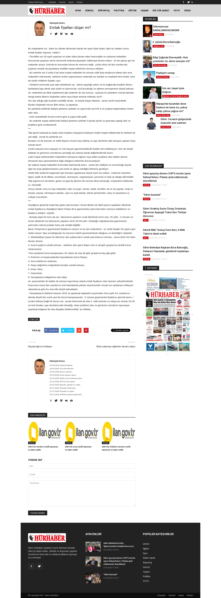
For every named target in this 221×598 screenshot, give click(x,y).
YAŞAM (144, 10)
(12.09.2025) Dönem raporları (61, 372)
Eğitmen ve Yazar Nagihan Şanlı (175, 96)
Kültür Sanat (149, 557)
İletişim (80, 2)
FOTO (177, 10)
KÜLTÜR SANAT (161, 10)
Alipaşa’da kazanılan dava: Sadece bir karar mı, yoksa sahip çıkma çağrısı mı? (171, 107)
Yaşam (146, 571)
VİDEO (187, 10)
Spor (146, 220)
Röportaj (147, 562)
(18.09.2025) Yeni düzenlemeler (62, 369)
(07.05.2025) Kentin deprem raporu (63, 375)
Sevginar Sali (158, 46)
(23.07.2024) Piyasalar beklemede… (63, 388)
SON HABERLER (37, 415)
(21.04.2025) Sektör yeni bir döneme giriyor (66, 378)
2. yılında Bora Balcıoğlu (166, 42)
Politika (146, 576)
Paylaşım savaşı (165, 72)
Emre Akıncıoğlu (160, 65)
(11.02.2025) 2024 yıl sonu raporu (62, 381)
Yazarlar (62, 2)
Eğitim (146, 548)
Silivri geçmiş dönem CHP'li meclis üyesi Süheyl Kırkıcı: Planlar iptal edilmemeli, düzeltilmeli (167, 177)
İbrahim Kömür (163, 77)
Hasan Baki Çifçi (163, 115)
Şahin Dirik (165, 127)
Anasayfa (52, 2)
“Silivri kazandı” (152, 194)
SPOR (78, 10)
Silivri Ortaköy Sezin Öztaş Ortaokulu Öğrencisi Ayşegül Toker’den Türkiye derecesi (164, 212)
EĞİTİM (132, 10)
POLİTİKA (119, 10)
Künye (71, 2)
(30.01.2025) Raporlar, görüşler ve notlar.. (65, 385)
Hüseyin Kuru (57, 22)
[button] (192, 2)
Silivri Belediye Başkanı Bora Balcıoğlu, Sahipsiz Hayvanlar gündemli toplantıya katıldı (166, 251)
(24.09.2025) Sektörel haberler (61, 365)
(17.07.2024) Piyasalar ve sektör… (63, 391)
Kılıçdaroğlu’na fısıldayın (40, 346)
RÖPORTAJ (104, 10)
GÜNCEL (89, 10)
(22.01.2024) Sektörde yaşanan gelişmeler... (66, 394)
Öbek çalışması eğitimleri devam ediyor (116, 346)
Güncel (32, 443)
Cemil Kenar (158, 34)
